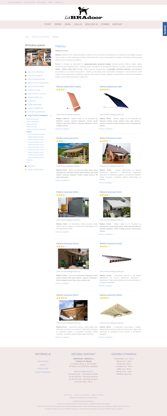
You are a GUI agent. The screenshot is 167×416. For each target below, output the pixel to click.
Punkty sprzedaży (43, 372)
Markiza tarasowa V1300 (111, 138)
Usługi (78, 24)
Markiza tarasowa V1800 (67, 192)
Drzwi (57, 24)
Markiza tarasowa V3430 (111, 243)
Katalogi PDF (42, 369)
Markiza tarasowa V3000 (67, 243)
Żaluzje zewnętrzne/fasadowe (36, 129)
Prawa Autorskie (97, 395)
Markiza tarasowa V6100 (67, 295)
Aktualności (41, 2)
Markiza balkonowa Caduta (68, 87)
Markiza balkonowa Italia (111, 87)
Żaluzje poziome (32, 124)
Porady (50, 2)
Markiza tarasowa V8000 (111, 295)
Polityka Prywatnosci (124, 406)
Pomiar (105, 24)
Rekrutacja (59, 2)
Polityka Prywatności (82, 395)
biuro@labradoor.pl (86, 371)
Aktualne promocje (15, 2)
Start (47, 24)
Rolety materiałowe (33, 121)
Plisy (28, 162)
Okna (68, 24)
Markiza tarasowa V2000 (111, 192)
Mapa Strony (68, 395)
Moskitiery (30, 160)
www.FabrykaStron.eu (82, 404)
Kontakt (117, 24)
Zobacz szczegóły (62, 129)
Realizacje (91, 24)
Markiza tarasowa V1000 (67, 138)
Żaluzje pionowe (32, 127)
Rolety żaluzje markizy (41, 37)
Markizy (29, 132)
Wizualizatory (29, 2)
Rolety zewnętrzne (32, 119)
